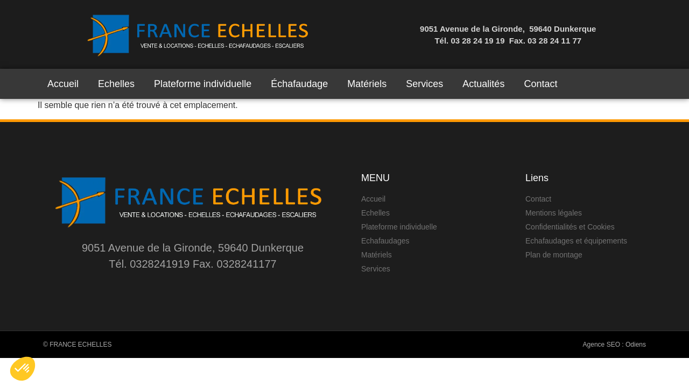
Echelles (116, 83)
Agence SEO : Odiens (614, 344)
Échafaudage (299, 83)
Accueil (63, 83)
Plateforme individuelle (202, 83)
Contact (540, 83)
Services (424, 83)
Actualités (483, 83)
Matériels (366, 83)
